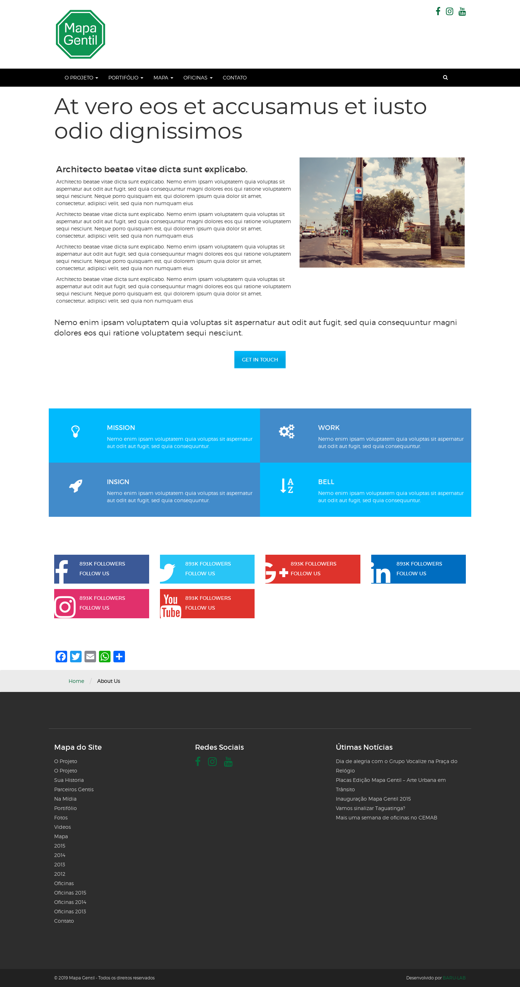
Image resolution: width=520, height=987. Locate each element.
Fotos (61, 817)
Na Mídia (65, 799)
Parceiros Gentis (74, 789)
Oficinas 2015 (70, 892)
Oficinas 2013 (70, 911)
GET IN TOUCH (260, 359)
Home (76, 681)
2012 (59, 874)
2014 (59, 855)
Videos (62, 827)
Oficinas (198, 77)
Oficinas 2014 (70, 902)
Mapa (163, 77)
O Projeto (81, 77)
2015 (59, 846)
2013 (59, 864)
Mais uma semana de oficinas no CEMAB (386, 817)
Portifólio (125, 77)
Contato (235, 77)
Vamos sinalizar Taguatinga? (370, 808)
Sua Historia (69, 780)
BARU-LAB (454, 977)
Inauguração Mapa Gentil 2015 (373, 799)
